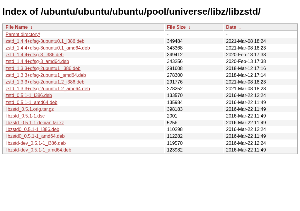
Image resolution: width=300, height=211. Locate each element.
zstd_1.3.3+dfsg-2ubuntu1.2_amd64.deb (48, 88)
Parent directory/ (23, 34)
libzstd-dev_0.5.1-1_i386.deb (36, 143)
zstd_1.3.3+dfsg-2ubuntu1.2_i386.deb (45, 81)
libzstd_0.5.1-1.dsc (25, 115)
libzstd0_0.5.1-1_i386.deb (32, 129)
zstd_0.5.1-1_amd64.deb (31, 102)
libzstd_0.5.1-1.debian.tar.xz (35, 122)
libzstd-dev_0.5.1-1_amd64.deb (38, 149)
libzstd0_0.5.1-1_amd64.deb (35, 136)
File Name (17, 27)
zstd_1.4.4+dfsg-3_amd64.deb (37, 61)
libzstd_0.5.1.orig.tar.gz (30, 109)
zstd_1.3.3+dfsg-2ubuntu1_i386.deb (43, 68)
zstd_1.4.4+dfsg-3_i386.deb (35, 54)
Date (231, 27)
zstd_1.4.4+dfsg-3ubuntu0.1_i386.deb (45, 41)
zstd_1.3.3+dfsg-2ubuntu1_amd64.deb (46, 75)
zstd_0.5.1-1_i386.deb (29, 95)
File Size (176, 27)
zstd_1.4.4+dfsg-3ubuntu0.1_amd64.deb (48, 47)
